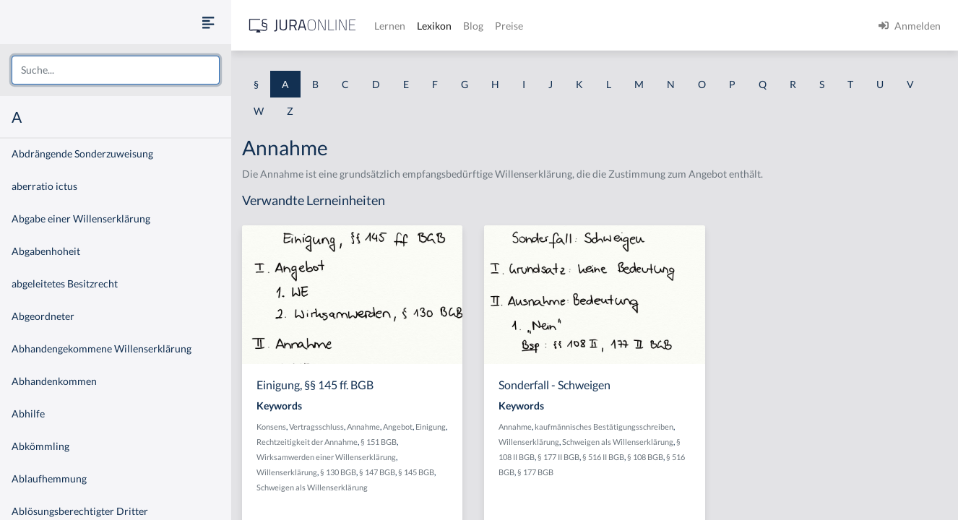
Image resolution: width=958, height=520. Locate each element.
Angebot (398, 426)
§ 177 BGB (535, 472)
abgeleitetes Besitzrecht (65, 283)
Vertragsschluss (316, 426)
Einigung (430, 426)
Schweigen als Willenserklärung (312, 487)
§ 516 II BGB (603, 457)
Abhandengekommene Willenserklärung (101, 348)
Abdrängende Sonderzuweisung (82, 153)
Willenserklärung (286, 472)
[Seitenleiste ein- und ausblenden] (208, 22)
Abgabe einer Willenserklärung (81, 218)
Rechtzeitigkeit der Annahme (307, 441)
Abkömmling (40, 446)
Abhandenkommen (54, 381)
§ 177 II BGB (558, 457)
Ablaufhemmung (49, 478)
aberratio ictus (44, 186)
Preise (509, 26)
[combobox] (116, 70)
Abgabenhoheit (46, 251)
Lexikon (434, 26)
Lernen (389, 26)
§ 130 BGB (338, 472)
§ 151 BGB (379, 441)
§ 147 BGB (377, 472)
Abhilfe (28, 413)
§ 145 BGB (416, 472)
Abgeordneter (43, 316)
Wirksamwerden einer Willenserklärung (326, 457)
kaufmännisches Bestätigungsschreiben (604, 426)
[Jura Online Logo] (303, 25)
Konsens (271, 426)
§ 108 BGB (645, 457)
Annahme (363, 426)
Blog (473, 26)
